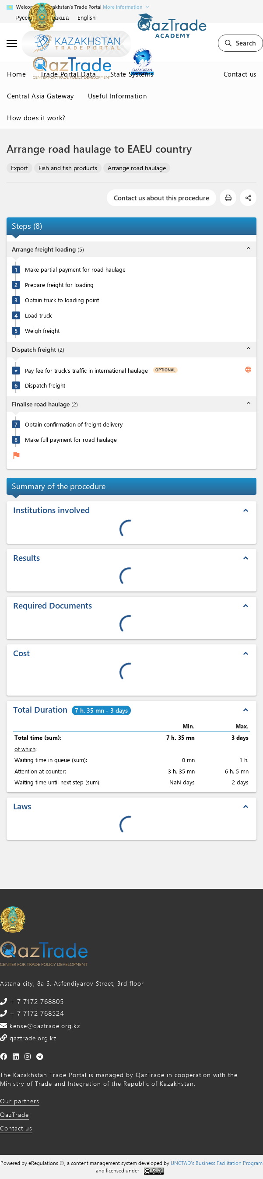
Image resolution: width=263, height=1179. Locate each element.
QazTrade (14, 1114)
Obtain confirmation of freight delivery (74, 424)
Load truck (38, 315)
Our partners (19, 1101)
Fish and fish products (68, 168)
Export (19, 168)
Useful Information (117, 95)
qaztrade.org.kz (31, 1038)
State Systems (132, 74)
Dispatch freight (45, 385)
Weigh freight (42, 330)
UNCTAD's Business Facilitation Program (217, 1162)
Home (16, 74)
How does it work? (36, 117)
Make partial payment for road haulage (75, 269)
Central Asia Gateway (40, 95)
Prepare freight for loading (59, 284)
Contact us (240, 74)
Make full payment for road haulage (71, 439)
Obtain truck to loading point (62, 300)
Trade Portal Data (68, 74)
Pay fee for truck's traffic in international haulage (86, 370)
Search (240, 42)
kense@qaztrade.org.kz (43, 1026)
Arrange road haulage (137, 168)
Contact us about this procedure (161, 197)
